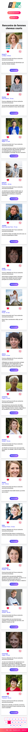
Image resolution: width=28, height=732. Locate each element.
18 (20, 725)
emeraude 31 (5, 696)
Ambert (4, 441)
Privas (3, 312)
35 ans (9, 270)
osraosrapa (5, 653)
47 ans (15, 227)
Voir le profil (14, 70)
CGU (10, 730)
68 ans (9, 55)
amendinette (5, 568)
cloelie (3, 268)
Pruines (4, 569)
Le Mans (4, 55)
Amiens (4, 612)
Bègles (3, 141)
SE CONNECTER (14, 17)
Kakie (3, 525)
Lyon (3, 484)
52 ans (8, 355)
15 (10, 725)
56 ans (8, 569)
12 (18, 722)
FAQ (7, 730)
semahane (4, 397)
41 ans (8, 141)
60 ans (9, 184)
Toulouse (4, 698)
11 (15, 722)
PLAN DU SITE (16, 730)
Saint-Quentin (5, 98)
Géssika (4, 97)
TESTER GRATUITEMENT (14, 12)
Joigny (3, 655)
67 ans (8, 312)
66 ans (8, 398)
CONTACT (24, 730)
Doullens (4, 270)
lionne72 (4, 54)
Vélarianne (5, 611)
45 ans (8, 441)
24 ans (12, 98)
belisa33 (4, 182)
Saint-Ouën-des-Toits (7, 227)
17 (17, 725)
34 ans (13, 526)
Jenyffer (4, 225)
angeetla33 (5, 140)
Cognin (4, 398)
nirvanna (4, 439)
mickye (4, 311)
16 (14, 725)
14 (25, 722)
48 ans (7, 484)
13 (21, 722)
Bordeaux (4, 184)
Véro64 (4, 482)
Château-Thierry (6, 526)
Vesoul (3, 355)
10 (12, 722)
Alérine (4, 354)
